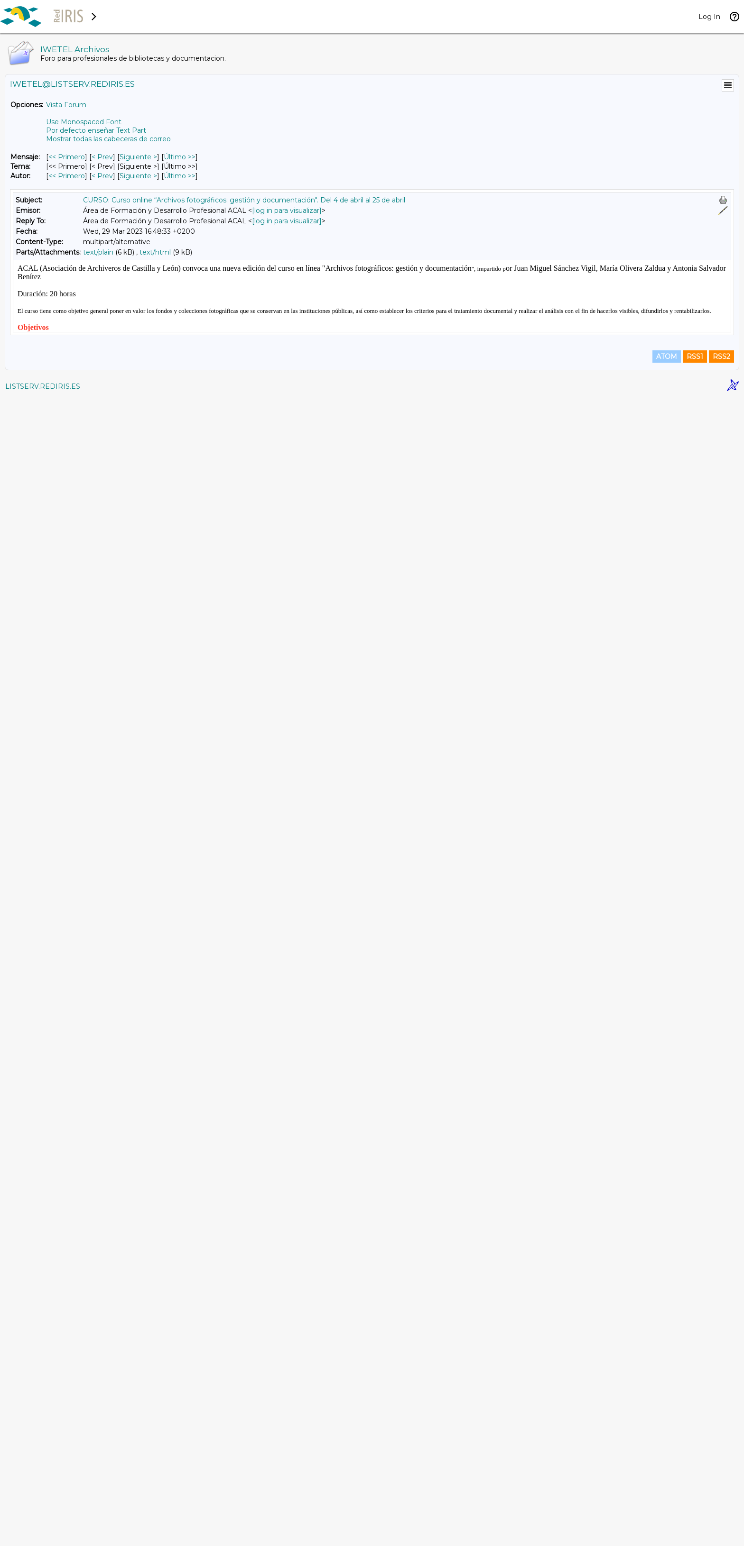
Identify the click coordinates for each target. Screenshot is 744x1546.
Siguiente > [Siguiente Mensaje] (138, 157)
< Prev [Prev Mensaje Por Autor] (102, 176)
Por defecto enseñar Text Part (96, 130)
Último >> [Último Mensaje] (179, 157)
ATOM (666, 1504)
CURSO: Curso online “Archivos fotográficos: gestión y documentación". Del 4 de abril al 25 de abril (244, 200)
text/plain (98, 252)
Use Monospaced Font (83, 122)
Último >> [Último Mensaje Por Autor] (179, 176)
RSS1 (695, 1504)
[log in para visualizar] (287, 210)
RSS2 (721, 1504)
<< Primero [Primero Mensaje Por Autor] (66, 176)
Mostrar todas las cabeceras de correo (108, 139)
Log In (709, 16)
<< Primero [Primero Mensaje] (66, 157)
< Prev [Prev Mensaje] (102, 157)
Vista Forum (66, 105)
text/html (155, 252)
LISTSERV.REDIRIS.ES (42, 1534)
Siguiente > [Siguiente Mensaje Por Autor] (138, 176)
